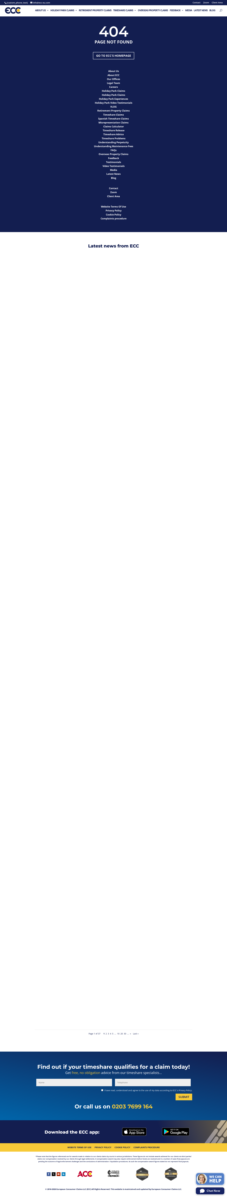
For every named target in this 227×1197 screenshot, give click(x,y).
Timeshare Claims (123, 10)
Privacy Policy (103, 1147)
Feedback (175, 10)
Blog (212, 10)
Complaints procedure (146, 1147)
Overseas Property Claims (153, 10)
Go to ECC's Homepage (113, 56)
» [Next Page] (130, 1033)
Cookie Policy (122, 1147)
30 (125, 1033)
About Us (40, 10)
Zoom (206, 3)
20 (121, 1033)
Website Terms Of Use (79, 1147)
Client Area (217, 3)
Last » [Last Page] (136, 1033)
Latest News (201, 10)
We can (215, 1179)
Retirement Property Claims (95, 10)
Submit (183, 1097)
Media (188, 10)
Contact (196, 3)
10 (118, 1033)
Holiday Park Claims (62, 10)
